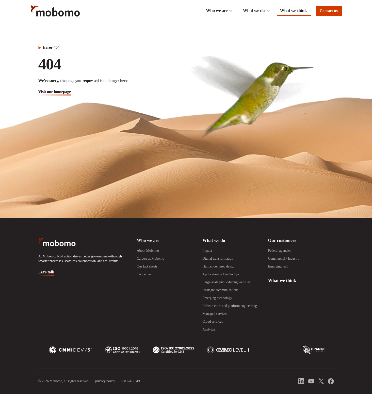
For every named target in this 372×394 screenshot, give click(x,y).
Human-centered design (218, 266)
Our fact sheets (147, 266)
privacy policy (105, 381)
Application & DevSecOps (220, 274)
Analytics (209, 329)
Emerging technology (217, 298)
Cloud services (212, 321)
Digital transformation (217, 258)
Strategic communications (220, 290)
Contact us (329, 11)
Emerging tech (278, 266)
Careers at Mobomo (150, 258)
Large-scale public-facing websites (226, 282)
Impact (207, 250)
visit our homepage (54, 92)
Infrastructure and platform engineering (229, 306)
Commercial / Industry (283, 258)
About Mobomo (148, 250)
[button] (219, 11)
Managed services (214, 313)
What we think (293, 10)
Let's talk (46, 272)
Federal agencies (279, 250)
